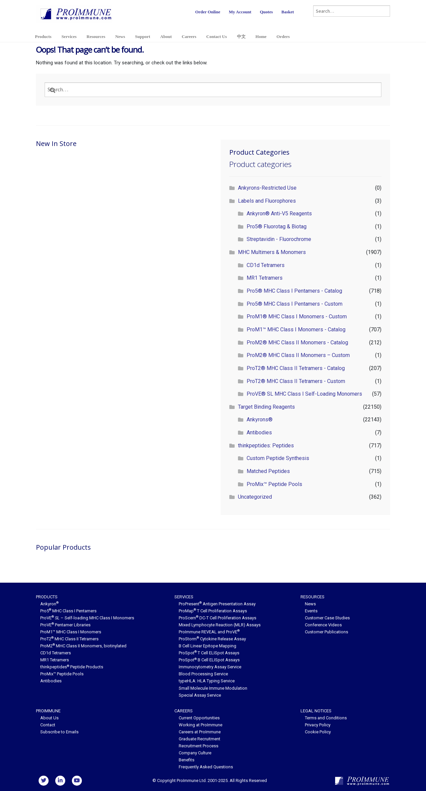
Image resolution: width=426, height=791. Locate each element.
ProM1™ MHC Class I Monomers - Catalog (296, 329)
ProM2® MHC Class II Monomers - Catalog (297, 342)
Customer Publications (326, 631)
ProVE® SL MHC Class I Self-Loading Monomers (304, 394)
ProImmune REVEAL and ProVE (209, 631)
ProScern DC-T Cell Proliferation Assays (217, 617)
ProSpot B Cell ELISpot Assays (209, 659)
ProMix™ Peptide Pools (274, 484)
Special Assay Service (200, 695)
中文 (241, 36)
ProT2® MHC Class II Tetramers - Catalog (296, 368)
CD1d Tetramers (266, 265)
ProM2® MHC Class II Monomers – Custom (298, 355)
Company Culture (195, 752)
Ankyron (49, 603)
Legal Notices (316, 710)
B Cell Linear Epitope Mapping (207, 645)
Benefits (186, 759)
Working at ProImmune (200, 724)
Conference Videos (323, 624)
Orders (283, 36)
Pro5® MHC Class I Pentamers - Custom (294, 304)
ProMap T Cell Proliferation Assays (213, 610)
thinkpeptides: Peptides (266, 445)
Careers (189, 36)
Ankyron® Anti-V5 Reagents (279, 213)
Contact (47, 724)
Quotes (266, 11)
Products (43, 36)
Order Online (207, 11)
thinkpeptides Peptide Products (71, 666)
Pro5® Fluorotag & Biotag (277, 226)
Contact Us (216, 36)
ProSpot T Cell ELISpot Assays (209, 652)
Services (69, 36)
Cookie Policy (318, 731)
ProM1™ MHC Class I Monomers (70, 631)
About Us (49, 717)
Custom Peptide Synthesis (278, 458)
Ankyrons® (260, 419)
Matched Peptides (268, 471)
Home (261, 36)
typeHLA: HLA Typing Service (207, 680)
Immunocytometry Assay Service (210, 666)
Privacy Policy (317, 724)
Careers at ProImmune (200, 731)
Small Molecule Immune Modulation (213, 688)
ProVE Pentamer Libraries (65, 624)
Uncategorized (255, 497)
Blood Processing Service (203, 673)
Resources (96, 36)
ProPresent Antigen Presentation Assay (217, 603)
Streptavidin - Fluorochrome (279, 239)
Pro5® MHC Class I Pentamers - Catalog (294, 291)
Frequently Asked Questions (206, 766)
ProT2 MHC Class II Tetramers (69, 638)
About (166, 36)
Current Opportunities (199, 717)
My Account (240, 11)
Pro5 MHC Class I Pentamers (68, 610)
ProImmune (48, 710)
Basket (287, 11)
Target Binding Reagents (266, 407)
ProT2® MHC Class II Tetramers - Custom (296, 381)
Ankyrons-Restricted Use (267, 188)
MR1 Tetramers (265, 278)
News (120, 36)
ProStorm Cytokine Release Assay (212, 638)
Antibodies (259, 432)
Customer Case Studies (327, 617)
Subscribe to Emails (59, 731)
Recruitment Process (198, 745)
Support (142, 36)
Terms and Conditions (326, 717)
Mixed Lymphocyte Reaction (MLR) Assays (220, 624)
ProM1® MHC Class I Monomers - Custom (297, 316)
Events (311, 610)
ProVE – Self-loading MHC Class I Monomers (87, 617)
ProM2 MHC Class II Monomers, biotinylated (83, 645)
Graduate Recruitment (199, 738)
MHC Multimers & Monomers (272, 252)
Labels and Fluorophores (267, 201)
